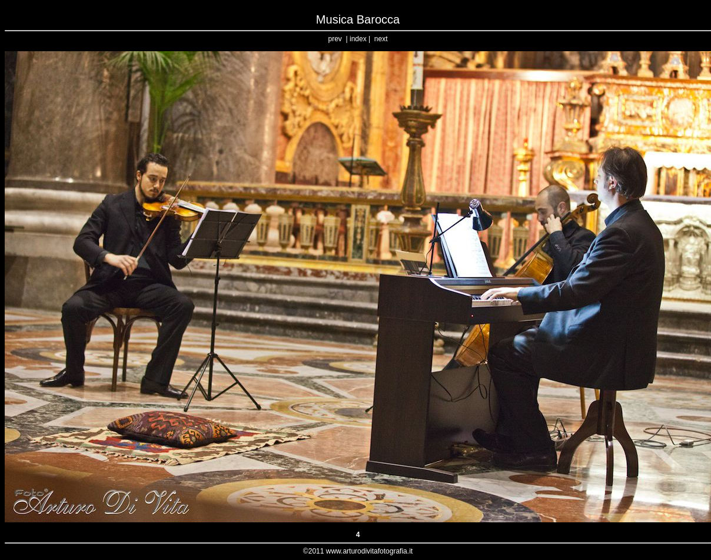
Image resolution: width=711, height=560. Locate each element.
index (358, 39)
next (381, 39)
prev (335, 39)
